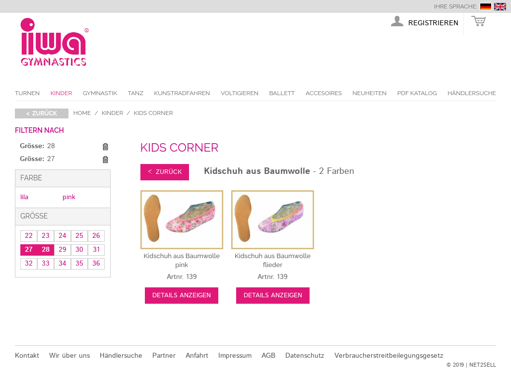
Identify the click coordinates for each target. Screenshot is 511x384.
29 (62, 250)
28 (46, 250)
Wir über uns (69, 356)
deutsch (486, 6)
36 (96, 264)
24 (62, 236)
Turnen (27, 93)
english (500, 6)
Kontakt (27, 356)
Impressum (235, 356)
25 (79, 236)
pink (69, 197)
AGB (268, 356)
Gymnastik (100, 93)
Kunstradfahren (182, 93)
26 (96, 236)
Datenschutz (304, 356)
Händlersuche (471, 93)
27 (29, 250)
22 (29, 236)
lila (24, 197)
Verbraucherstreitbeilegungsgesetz (389, 356)
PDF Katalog (417, 93)
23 (46, 236)
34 (62, 264)
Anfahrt (197, 356)
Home (82, 113)
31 (96, 250)
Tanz (135, 93)
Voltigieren (239, 93)
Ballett (282, 93)
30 (79, 250)
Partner (164, 356)
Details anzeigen (181, 295)
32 (29, 264)
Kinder (61, 93)
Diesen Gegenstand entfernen (106, 147)
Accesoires (324, 93)
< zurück (41, 113)
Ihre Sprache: (455, 6)
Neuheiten (370, 93)
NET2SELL (482, 365)
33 (46, 264)
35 (79, 264)
